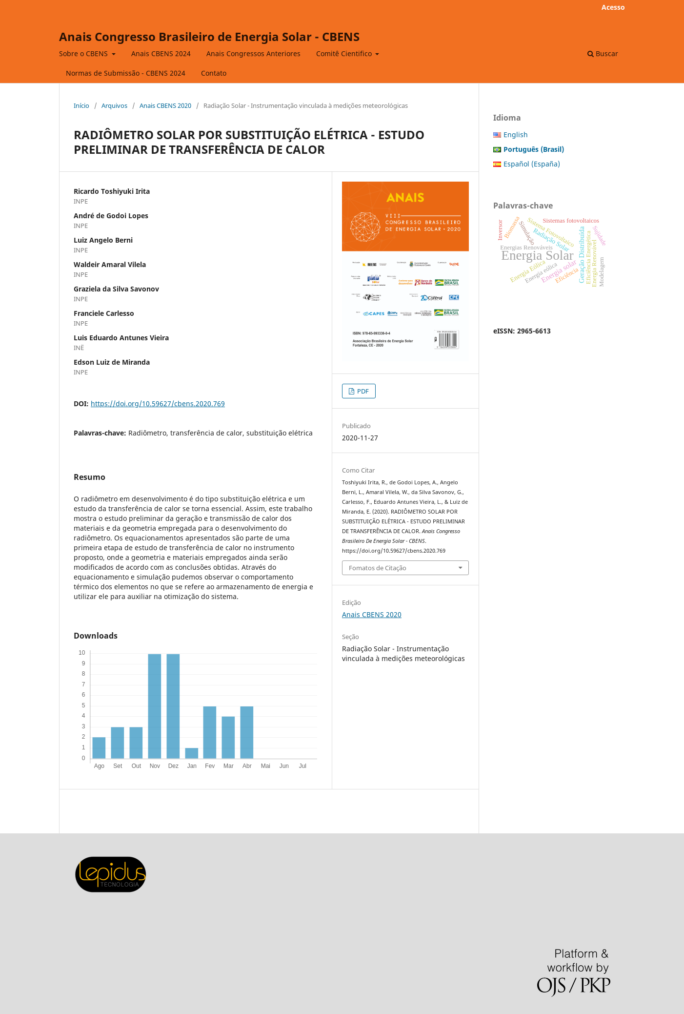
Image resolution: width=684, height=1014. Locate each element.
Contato (213, 73)
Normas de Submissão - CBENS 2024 (125, 73)
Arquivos (114, 105)
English (515, 134)
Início (81, 105)
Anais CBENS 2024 (161, 53)
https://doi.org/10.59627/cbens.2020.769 (158, 403)
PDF (362, 391)
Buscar (602, 53)
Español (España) (531, 163)
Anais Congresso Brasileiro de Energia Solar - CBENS (209, 36)
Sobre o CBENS (84, 53)
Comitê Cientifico (345, 53)
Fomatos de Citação (377, 567)
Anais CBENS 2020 (165, 105)
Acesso (613, 7)
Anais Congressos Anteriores (253, 53)
